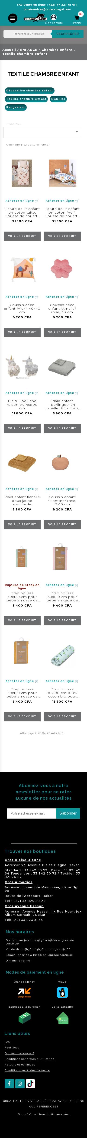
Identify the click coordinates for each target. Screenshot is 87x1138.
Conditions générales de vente (27, 1070)
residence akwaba (15, 1127)
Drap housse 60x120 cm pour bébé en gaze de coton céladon (22, 598)
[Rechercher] (43, 34)
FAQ (7, 1042)
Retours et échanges (20, 1064)
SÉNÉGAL (50, 1101)
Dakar (74, 865)
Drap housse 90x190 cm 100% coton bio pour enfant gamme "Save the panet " (62, 696)
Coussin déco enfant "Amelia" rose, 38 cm (62, 308)
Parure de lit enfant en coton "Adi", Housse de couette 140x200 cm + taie (62, 214)
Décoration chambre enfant (29, 90)
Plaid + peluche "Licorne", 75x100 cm (22, 404)
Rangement (15, 107)
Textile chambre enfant (26, 99)
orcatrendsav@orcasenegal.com (47, 9)
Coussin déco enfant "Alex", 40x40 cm (22, 308)
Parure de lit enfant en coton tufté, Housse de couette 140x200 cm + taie (22, 214)
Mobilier (58, 99)
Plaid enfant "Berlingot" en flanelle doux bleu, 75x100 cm (62, 406)
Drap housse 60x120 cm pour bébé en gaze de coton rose (62, 598)
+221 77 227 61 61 (62, 4)
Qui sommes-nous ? (19, 1053)
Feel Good (12, 1047)
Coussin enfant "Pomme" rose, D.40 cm (62, 500)
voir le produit (22, 236)
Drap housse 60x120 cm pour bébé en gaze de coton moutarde (22, 694)
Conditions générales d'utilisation (29, 1059)
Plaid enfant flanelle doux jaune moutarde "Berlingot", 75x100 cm (22, 504)
